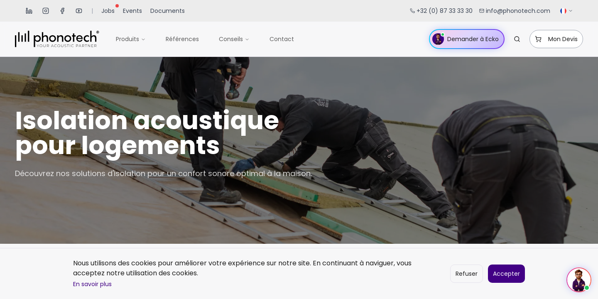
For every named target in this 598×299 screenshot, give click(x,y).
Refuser (467, 274)
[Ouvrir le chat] (579, 280)
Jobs (109, 10)
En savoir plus (92, 284)
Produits (131, 39)
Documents (167, 11)
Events (132, 11)
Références (182, 39)
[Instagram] (45, 10)
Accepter (506, 274)
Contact (282, 39)
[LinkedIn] (29, 10)
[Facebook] (62, 10)
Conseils (234, 39)
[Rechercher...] (517, 39)
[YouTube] (78, 10)
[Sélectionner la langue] (566, 11)
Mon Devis (556, 39)
